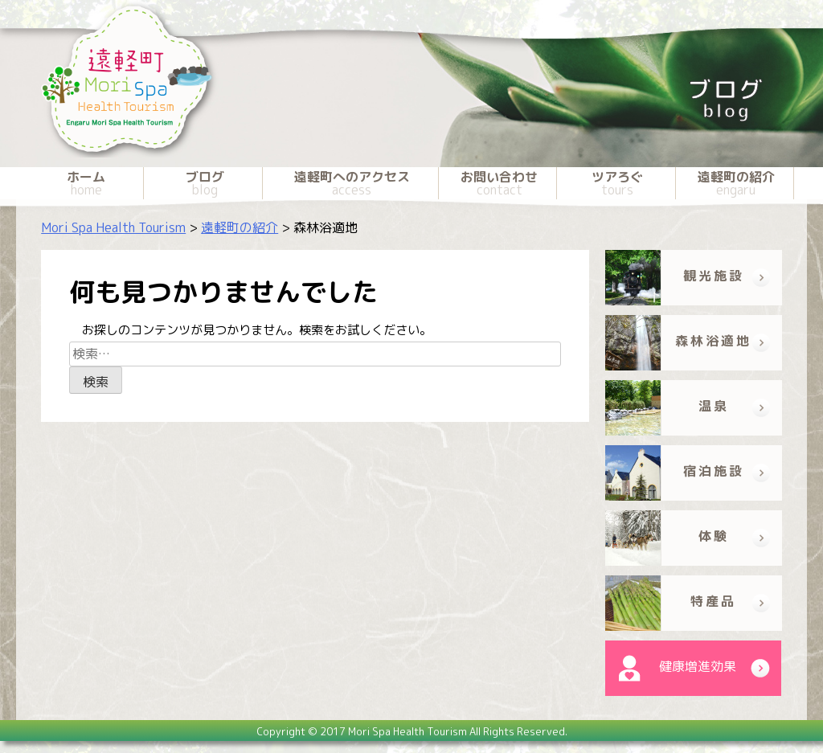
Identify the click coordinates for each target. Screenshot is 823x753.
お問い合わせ (499, 183)
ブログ (204, 183)
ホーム (86, 183)
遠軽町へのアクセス (352, 183)
